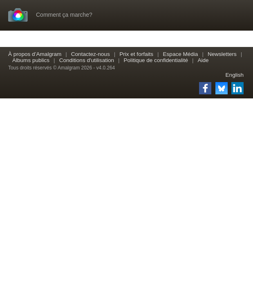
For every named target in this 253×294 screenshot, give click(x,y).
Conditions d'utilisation (86, 60)
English (235, 75)
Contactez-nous (90, 54)
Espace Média (180, 54)
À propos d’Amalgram (34, 54)
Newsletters (222, 54)
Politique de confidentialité (156, 60)
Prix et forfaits (136, 54)
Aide (202, 60)
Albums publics (30, 60)
